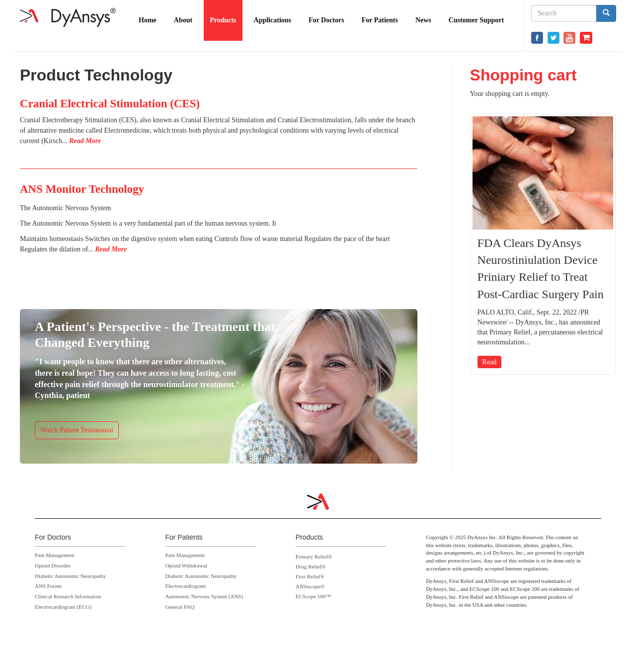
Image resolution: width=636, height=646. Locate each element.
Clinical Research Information (68, 596)
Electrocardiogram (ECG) (63, 607)
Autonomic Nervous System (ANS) (204, 596)
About (183, 20)
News (423, 20)
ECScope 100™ (313, 596)
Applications (272, 20)
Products (223, 20)
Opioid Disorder (53, 565)
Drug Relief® (311, 566)
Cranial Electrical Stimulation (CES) (110, 103)
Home (148, 20)
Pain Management (55, 555)
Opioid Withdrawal (186, 565)
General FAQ (179, 607)
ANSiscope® (310, 586)
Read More (85, 141)
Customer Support (476, 20)
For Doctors (326, 20)
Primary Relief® (314, 557)
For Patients (380, 20)
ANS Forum (48, 586)
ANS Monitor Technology (82, 189)
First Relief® (310, 576)
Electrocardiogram (185, 586)
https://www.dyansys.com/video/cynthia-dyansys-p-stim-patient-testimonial (218, 384)
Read (489, 362)
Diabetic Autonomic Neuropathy (70, 576)
